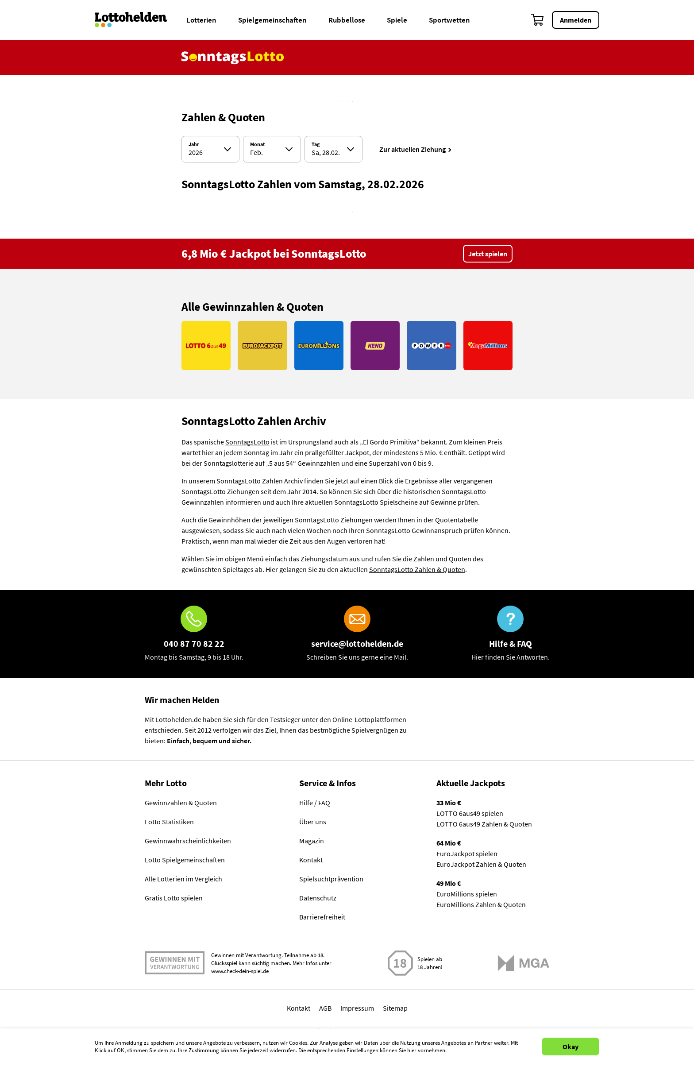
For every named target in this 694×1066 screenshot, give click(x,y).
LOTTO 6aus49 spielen (469, 813)
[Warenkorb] (538, 20)
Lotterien (201, 20)
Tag (316, 144)
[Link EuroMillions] (319, 345)
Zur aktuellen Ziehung (412, 149)
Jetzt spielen (487, 253)
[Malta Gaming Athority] (523, 963)
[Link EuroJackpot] (262, 345)
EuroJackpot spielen (466, 853)
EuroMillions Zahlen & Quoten (481, 904)
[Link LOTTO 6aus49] (206, 345)
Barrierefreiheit (322, 916)
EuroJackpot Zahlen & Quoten (481, 864)
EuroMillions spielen (466, 893)
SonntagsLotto (247, 441)
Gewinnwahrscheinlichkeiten (188, 840)
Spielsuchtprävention (331, 878)
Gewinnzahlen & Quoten (181, 802)
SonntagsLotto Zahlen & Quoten (417, 569)
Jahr (194, 144)
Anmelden (575, 19)
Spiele (397, 20)
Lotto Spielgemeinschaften (185, 859)
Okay (570, 1046)
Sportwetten (449, 20)
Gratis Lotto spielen (174, 897)
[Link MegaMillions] (488, 345)
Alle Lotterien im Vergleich (183, 878)
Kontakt (311, 859)
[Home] (136, 20)
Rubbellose (346, 20)
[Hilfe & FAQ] (510, 634)
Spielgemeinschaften (272, 20)
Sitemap (395, 1008)
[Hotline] (194, 634)
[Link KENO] (375, 345)
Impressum (357, 1008)
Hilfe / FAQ (314, 802)
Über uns (312, 821)
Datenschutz (317, 897)
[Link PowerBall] (431, 345)
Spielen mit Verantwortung (174, 962)
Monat (257, 144)
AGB (325, 1008)
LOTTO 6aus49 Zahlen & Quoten (484, 823)
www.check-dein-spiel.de (240, 971)
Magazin (311, 840)
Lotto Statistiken (169, 821)
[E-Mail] (357, 634)
